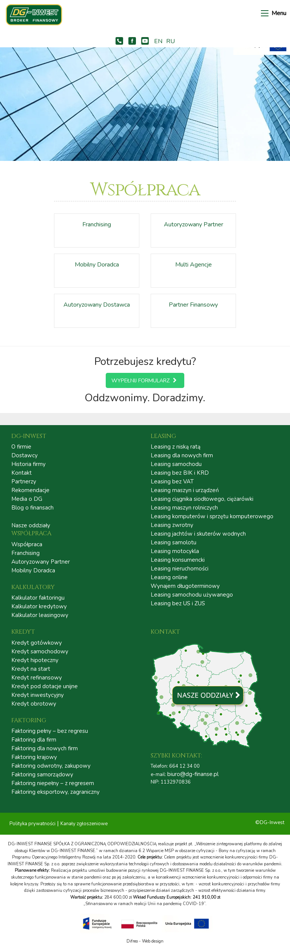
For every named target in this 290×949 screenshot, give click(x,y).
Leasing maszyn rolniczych (184, 508)
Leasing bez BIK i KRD (180, 473)
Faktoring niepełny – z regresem (52, 783)
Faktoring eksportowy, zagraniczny (55, 792)
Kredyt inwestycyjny (37, 695)
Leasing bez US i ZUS (178, 603)
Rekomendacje (30, 490)
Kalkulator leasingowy (39, 615)
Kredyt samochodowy (39, 651)
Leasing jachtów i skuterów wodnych (198, 534)
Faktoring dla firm (33, 740)
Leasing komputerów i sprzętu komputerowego (212, 516)
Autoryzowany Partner (193, 224)
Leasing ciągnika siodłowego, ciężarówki (202, 499)
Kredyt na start (30, 669)
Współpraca (26, 544)
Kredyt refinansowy (36, 678)
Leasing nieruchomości (179, 569)
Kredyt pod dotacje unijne (44, 686)
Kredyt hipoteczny (35, 660)
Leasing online (169, 577)
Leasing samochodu (176, 464)
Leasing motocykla (175, 551)
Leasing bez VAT (172, 482)
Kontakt (21, 473)
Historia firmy (28, 464)
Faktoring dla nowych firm (44, 748)
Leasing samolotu (173, 542)
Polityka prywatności (32, 823)
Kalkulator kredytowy (39, 606)
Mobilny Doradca (97, 264)
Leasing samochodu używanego (192, 595)
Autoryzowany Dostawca (96, 305)
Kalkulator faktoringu (38, 598)
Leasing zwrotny (172, 525)
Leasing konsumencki (178, 560)
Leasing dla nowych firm (182, 455)
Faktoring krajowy (34, 757)
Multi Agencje (193, 264)
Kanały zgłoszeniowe (84, 823)
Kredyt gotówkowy (36, 643)
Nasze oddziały (30, 525)
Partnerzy (23, 482)
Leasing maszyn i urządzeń (185, 490)
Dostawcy (24, 455)
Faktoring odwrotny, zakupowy (51, 766)
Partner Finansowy (193, 305)
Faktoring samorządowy (42, 775)
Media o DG (26, 499)
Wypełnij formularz (145, 380)
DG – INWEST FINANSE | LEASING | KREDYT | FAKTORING (38, 15)
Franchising (96, 224)
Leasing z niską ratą (176, 447)
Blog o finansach (32, 508)
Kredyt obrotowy (33, 704)
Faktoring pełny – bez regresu (49, 731)
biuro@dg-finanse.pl (193, 774)
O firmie (21, 447)
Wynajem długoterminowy (185, 586)
